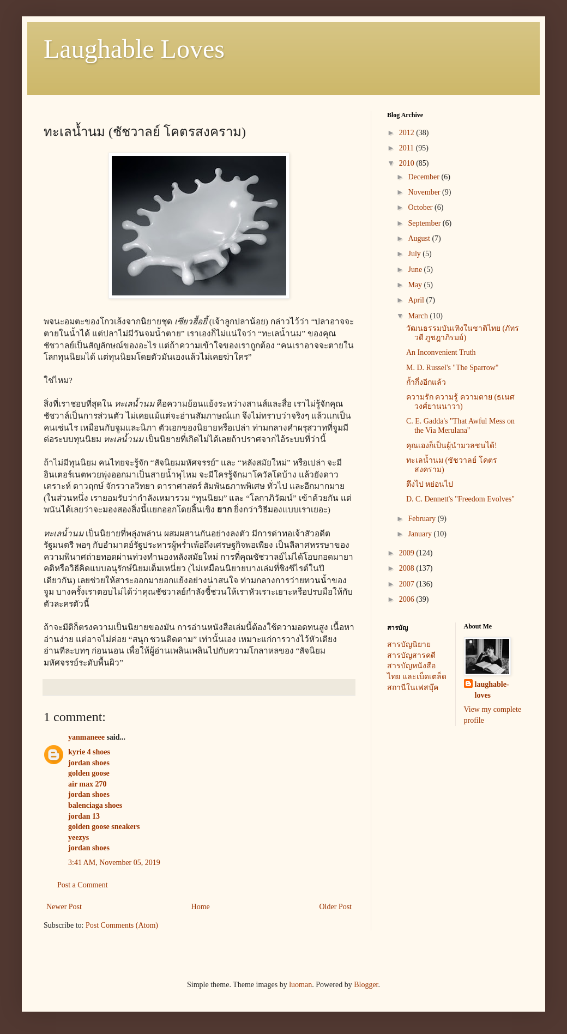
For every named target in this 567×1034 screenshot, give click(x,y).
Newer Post (64, 907)
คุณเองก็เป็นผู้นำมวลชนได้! (451, 446)
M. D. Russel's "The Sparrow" (452, 368)
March (419, 316)
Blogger (366, 985)
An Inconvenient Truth (441, 352)
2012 (408, 133)
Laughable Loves (134, 48)
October (421, 207)
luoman (300, 985)
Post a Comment (82, 885)
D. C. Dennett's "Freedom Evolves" (460, 499)
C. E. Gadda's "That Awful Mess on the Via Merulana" (460, 425)
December (424, 177)
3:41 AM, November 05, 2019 (114, 862)
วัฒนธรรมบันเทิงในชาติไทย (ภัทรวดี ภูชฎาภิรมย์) (462, 333)
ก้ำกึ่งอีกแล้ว (426, 382)
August (420, 238)
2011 (407, 148)
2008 (408, 568)
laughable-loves (492, 689)
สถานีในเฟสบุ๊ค (412, 688)
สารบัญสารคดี (411, 655)
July (415, 254)
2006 (408, 599)
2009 (408, 553)
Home (200, 907)
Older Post (335, 907)
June (416, 269)
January (420, 534)
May (416, 285)
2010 (408, 163)
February (422, 519)
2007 (408, 584)
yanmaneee (86, 737)
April (417, 300)
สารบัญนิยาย (409, 644)
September (425, 223)
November (425, 192)
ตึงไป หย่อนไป (430, 484)
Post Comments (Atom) (122, 925)
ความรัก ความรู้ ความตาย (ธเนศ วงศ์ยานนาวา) (460, 401)
